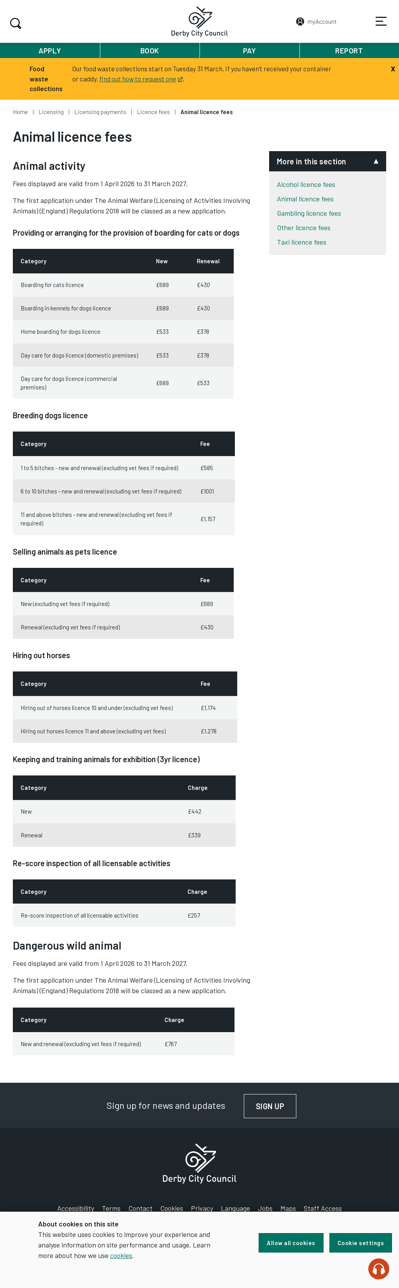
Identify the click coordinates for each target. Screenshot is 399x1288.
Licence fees (153, 111)
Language (235, 1208)
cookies (121, 1255)
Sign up (276, 1106)
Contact (140, 1208)
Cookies (171, 1208)
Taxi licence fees (301, 242)
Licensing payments (100, 111)
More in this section (311, 161)
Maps (288, 1208)
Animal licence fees (305, 198)
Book (149, 50)
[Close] (393, 68)
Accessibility (75, 1208)
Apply (49, 50)
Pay (249, 50)
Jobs (265, 1208)
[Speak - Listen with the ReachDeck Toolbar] (378, 1268)
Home (20, 111)
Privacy (202, 1208)
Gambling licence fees (309, 213)
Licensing (51, 111)
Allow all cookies (291, 1242)
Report (349, 50)
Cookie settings (361, 1242)
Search (14, 23)
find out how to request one (141, 79)
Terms (111, 1208)
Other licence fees (304, 227)
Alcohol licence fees (306, 184)
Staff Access (323, 1208)
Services (376, 27)
